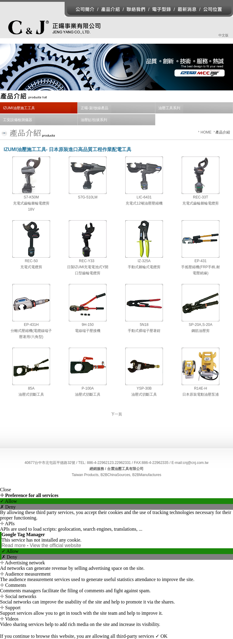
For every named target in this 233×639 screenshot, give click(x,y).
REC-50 (31, 261)
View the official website (55, 545)
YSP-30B (144, 388)
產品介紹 (111, 9)
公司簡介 (81, 9)
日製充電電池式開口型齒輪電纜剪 (88, 270)
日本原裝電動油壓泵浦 (200, 394)
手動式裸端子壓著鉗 (144, 331)
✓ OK (161, 636)
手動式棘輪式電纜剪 (144, 267)
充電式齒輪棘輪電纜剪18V (31, 206)
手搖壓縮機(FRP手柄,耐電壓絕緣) (200, 270)
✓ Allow (8, 501)
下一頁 (116, 414)
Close (5, 489)
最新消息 (187, 9)
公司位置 (216, 9)
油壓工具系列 (169, 108)
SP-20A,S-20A (200, 325)
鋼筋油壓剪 (200, 331)
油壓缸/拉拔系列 (94, 120)
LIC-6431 (144, 197)
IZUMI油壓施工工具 (19, 108)
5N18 (144, 325)
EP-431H (31, 325)
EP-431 (200, 261)
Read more (14, 545)
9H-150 (87, 325)
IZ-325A (144, 261)
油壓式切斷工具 (31, 394)
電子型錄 (161, 9)
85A (31, 388)
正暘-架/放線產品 (94, 108)
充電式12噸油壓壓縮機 (144, 203)
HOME (206, 132)
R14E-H (200, 388)
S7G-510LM (88, 197)
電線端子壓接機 (87, 331)
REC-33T (200, 197)
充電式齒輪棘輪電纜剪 (200, 203)
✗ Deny (8, 506)
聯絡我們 (136, 9)
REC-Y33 (87, 261)
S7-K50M (31, 197)
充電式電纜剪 (31, 267)
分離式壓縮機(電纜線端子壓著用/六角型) (31, 334)
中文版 (223, 35)
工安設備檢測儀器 (17, 120)
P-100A (88, 388)
